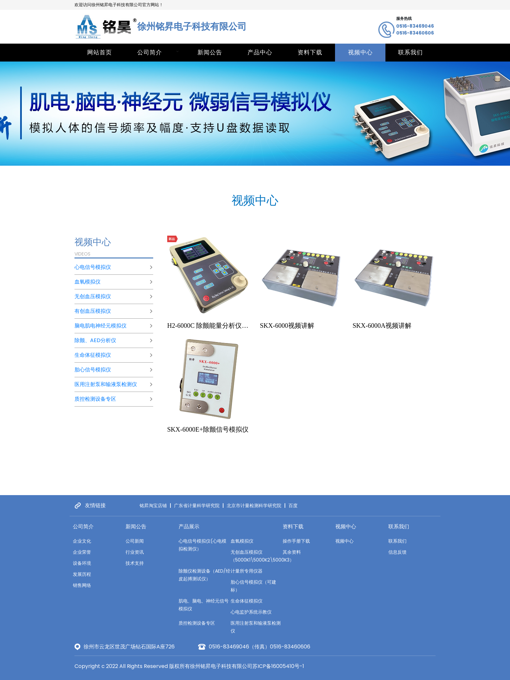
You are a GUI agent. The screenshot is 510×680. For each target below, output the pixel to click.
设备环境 (82, 563)
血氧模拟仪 (87, 281)
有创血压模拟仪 (92, 311)
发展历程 (82, 574)
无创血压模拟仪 (92, 296)
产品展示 (189, 526)
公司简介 (149, 52)
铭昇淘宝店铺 (153, 505)
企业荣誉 (82, 552)
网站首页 (99, 52)
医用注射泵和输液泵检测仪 (105, 384)
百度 (293, 505)
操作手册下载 (296, 541)
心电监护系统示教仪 (251, 612)
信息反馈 (397, 552)
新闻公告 (209, 52)
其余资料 (292, 552)
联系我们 (410, 52)
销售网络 (82, 585)
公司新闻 (135, 541)
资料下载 (310, 52)
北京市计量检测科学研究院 (254, 505)
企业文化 (82, 541)
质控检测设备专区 (95, 399)
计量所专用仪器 (246, 571)
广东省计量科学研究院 (197, 505)
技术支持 (135, 563)
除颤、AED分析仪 (95, 340)
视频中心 (360, 52)
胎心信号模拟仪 (92, 369)
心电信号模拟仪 (92, 267)
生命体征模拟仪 (92, 355)
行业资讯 (135, 552)
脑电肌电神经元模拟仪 (100, 325)
